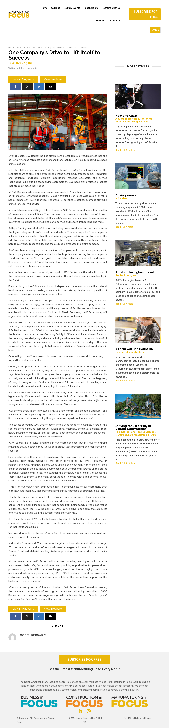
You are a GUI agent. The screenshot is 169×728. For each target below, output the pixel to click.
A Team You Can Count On (137, 350)
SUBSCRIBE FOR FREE (84, 659)
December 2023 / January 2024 (28, 48)
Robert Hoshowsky (28, 68)
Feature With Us (111, 8)
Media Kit (101, 20)
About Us (115, 20)
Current (55, 8)
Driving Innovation (137, 197)
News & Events (71, 8)
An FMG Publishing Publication (138, 718)
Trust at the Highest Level (137, 273)
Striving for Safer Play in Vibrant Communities (137, 430)
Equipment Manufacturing (69, 48)
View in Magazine (23, 79)
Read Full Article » (125, 150)
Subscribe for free (146, 14)
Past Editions (91, 8)
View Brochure (53, 79)
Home (44, 8)
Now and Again (137, 118)
